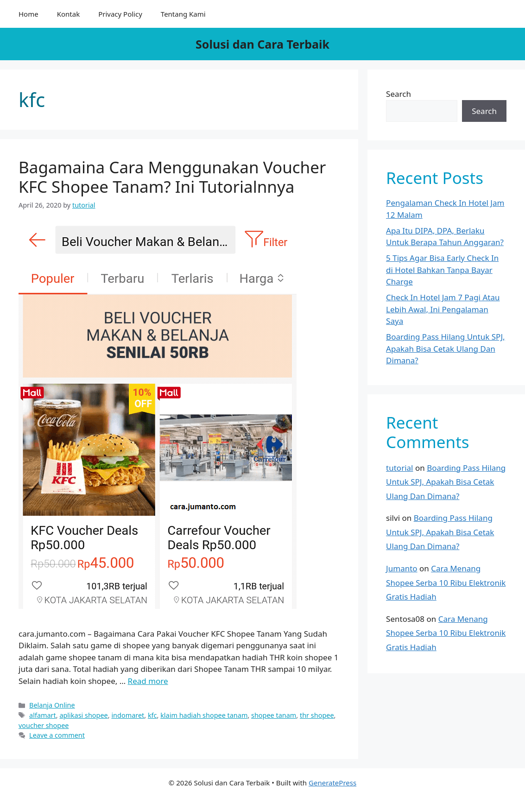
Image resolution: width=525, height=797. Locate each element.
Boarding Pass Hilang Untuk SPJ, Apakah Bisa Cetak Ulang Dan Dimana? (445, 348)
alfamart (42, 715)
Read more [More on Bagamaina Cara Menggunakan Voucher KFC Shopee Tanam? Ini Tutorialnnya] (148, 681)
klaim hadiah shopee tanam (203, 715)
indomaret (127, 715)
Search (398, 94)
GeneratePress (332, 782)
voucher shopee (44, 725)
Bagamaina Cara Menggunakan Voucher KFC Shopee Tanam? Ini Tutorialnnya (172, 176)
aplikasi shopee (83, 715)
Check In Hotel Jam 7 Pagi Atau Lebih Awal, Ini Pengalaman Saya (443, 309)
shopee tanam (273, 715)
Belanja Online (52, 705)
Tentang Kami (183, 14)
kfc (152, 715)
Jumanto (401, 568)
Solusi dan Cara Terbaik (262, 44)
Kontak (68, 14)
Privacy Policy (120, 14)
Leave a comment (57, 735)
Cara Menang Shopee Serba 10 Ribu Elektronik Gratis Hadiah (446, 582)
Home (28, 14)
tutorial (399, 467)
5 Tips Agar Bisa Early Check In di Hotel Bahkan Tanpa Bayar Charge (442, 270)
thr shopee (317, 715)
